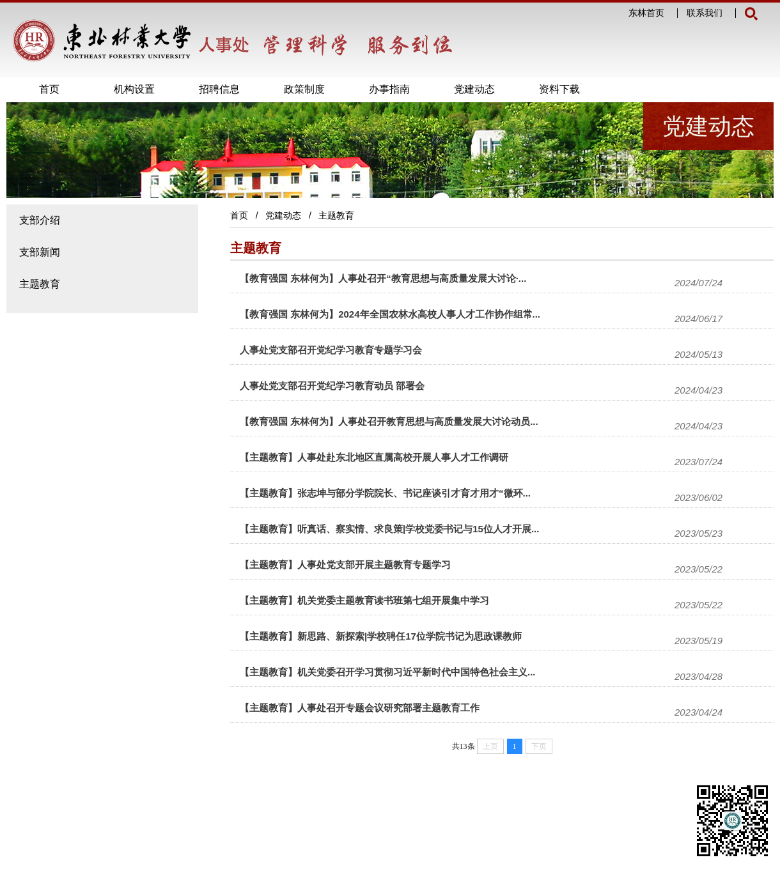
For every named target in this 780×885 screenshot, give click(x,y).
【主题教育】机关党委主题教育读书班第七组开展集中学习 (364, 600)
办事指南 (389, 89)
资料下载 (559, 89)
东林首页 (646, 13)
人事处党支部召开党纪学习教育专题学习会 (331, 350)
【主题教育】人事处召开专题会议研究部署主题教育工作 (360, 707)
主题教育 (39, 284)
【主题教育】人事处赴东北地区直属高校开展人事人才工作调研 (374, 457)
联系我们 (704, 13)
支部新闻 (39, 252)
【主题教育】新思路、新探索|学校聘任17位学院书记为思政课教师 (381, 636)
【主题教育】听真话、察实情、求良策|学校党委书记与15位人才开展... (389, 529)
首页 (49, 89)
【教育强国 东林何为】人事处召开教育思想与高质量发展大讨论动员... (389, 421)
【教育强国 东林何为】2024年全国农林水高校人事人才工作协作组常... (390, 314)
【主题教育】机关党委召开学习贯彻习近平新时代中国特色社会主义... (388, 672)
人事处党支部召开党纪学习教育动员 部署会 (332, 385)
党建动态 (474, 89)
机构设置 (134, 89)
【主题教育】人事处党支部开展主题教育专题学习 (345, 564)
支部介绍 (39, 220)
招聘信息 (219, 89)
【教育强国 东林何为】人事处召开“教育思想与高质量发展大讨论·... (383, 278)
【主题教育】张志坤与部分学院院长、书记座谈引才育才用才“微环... (385, 493)
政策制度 (304, 89)
